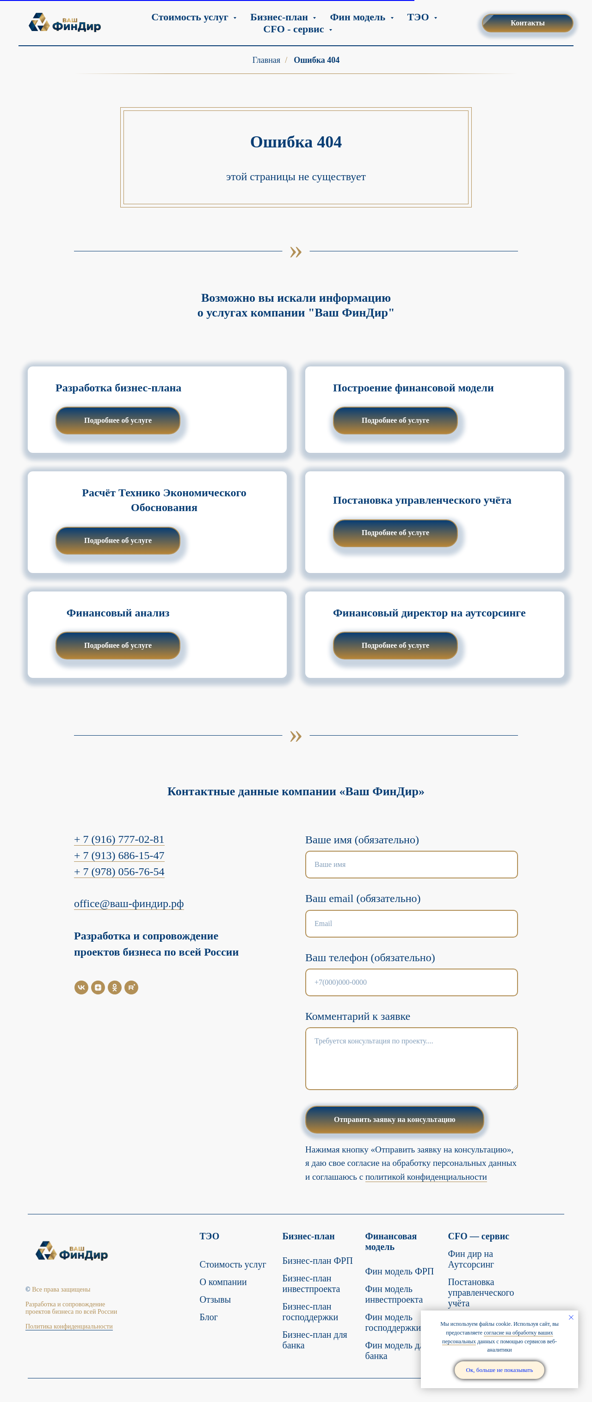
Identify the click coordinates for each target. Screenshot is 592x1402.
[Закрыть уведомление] (571, 1317)
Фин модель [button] (359, 17)
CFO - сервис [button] (295, 29)
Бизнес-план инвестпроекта (311, 1283)
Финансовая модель (391, 1241)
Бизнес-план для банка (315, 1339)
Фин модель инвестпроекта (394, 1294)
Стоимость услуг (233, 1264)
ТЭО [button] (419, 17)
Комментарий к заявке (357, 1016)
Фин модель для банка (397, 1350)
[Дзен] (98, 987)
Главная (266, 60)
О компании (223, 1282)
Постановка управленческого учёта (481, 1292)
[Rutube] (131, 987)
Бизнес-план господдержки (311, 1311)
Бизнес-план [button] (280, 17)
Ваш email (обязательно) (363, 898)
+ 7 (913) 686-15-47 (119, 855)
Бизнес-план (309, 1236)
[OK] (115, 987)
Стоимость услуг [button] (191, 17)
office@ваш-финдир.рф (129, 903)
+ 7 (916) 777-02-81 (119, 839)
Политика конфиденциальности (69, 1326)
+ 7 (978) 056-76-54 (119, 872)
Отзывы (215, 1299)
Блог (209, 1317)
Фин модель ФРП (399, 1271)
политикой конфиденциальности (426, 1177)
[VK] (81, 987)
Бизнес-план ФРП (318, 1261)
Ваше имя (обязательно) (362, 840)
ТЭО (210, 1236)
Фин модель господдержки (393, 1322)
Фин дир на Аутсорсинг (471, 1259)
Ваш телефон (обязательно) (370, 957)
